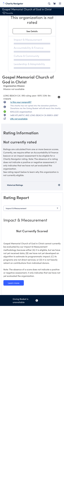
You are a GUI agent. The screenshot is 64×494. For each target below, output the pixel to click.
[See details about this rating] (32, 31)
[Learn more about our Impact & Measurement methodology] (13, 283)
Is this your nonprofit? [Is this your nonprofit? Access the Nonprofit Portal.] (20, 101)
